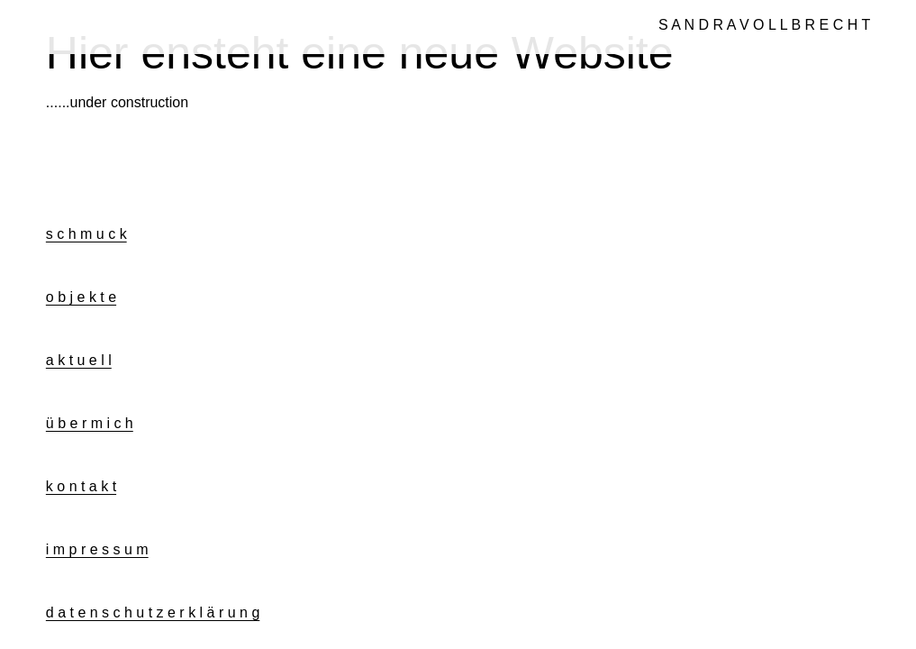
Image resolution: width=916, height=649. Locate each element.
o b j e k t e (81, 297)
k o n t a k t (81, 486)
